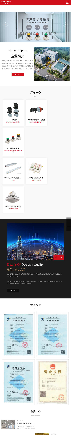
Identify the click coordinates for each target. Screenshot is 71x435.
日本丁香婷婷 (56, 432)
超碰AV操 (54, 433)
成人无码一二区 (62, 433)
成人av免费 (48, 430)
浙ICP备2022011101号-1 (39, 417)
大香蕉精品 (3, 429)
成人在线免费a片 (4, 432)
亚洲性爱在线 (6, 433)
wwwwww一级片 (54, 429)
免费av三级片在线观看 (29, 430)
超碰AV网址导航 (44, 429)
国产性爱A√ (14, 433)
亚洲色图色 (29, 432)
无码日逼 (44, 433)
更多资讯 (35, 391)
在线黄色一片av (9, 430)
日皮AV (49, 433)
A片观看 (34, 432)
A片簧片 (31, 429)
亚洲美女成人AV (37, 433)
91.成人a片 (37, 429)
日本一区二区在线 (65, 430)
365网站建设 (7, 419)
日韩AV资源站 (21, 433)
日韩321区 (12, 432)
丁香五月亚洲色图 (20, 432)
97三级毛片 (25, 429)
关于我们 (18, 75)
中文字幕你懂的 (48, 432)
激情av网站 (29, 433)
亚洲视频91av (55, 430)
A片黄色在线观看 (40, 430)
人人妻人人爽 (18, 429)
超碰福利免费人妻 (64, 429)
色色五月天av (10, 429)
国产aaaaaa (40, 432)
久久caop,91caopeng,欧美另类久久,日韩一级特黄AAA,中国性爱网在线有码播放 (21, 428)
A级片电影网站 (18, 430)
